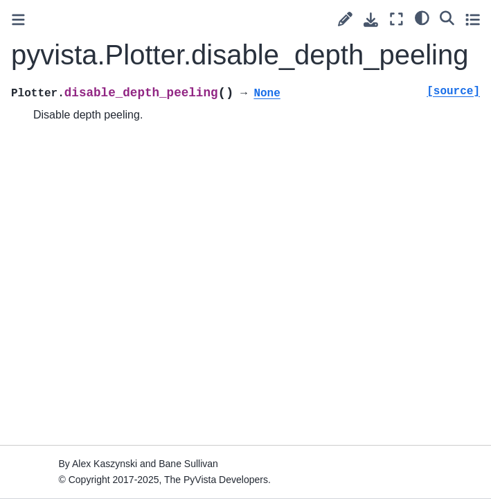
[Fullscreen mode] (396, 19)
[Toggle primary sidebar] (18, 20)
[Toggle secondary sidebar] (472, 19)
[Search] (447, 17)
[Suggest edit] (345, 19)
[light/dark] (422, 17)
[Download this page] (371, 19)
